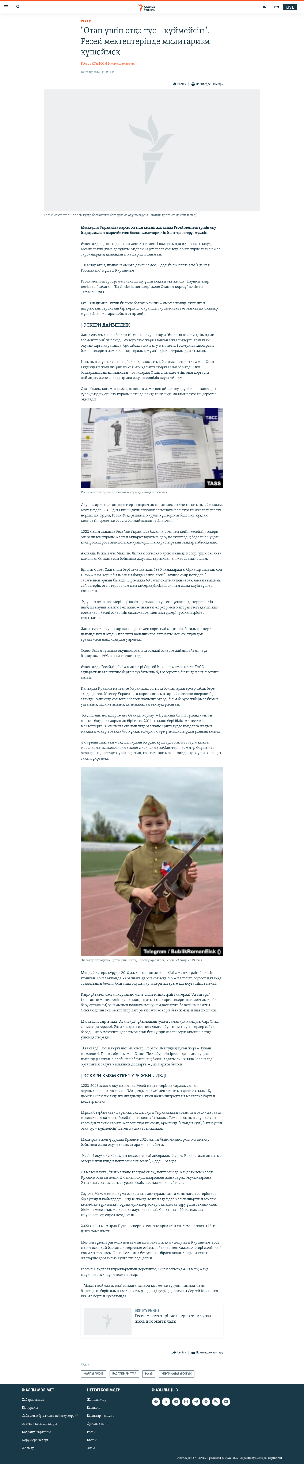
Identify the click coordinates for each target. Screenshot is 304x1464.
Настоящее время (121, 63)
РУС (277, 7)
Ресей (86, 21)
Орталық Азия (97, 1424)
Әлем (91, 1448)
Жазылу (28, 1448)
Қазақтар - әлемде (100, 1416)
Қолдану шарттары (36, 1432)
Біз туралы (30, 1408)
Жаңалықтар (96, 1400)
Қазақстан (95, 1408)
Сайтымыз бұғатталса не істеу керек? (50, 1416)
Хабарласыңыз (33, 1400)
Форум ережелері (35, 1440)
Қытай (92, 1440)
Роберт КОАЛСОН (94, 63)
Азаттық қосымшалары (39, 1424)
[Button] (179, 84)
